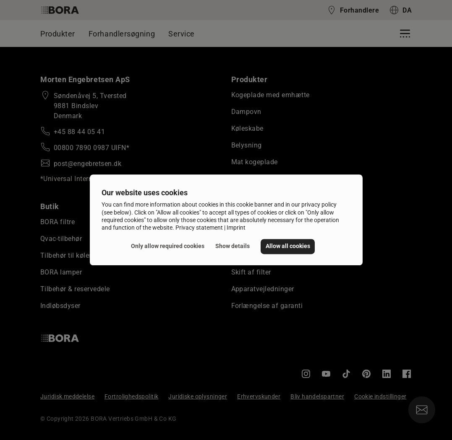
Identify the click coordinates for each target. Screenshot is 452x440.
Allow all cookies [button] (288, 246)
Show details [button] (232, 246)
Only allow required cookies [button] (167, 246)
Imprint (236, 227)
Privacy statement (199, 227)
